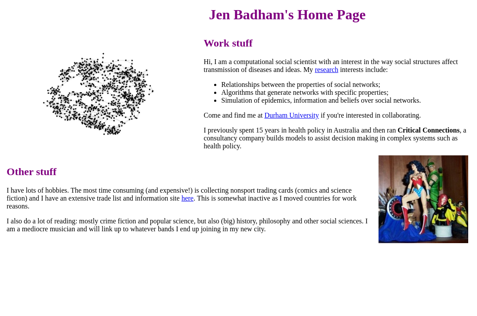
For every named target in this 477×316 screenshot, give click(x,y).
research (326, 69)
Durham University (291, 115)
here (188, 198)
